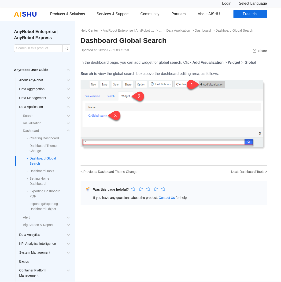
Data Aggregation (31, 89)
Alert (26, 217)
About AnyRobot (31, 80)
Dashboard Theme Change (117, 172)
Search (28, 116)
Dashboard (31, 131)
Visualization (32, 123)
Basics (24, 261)
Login (226, 3)
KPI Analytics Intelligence (37, 243)
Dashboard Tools (42, 171)
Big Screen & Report (38, 225)
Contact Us (167, 198)
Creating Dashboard (44, 138)
